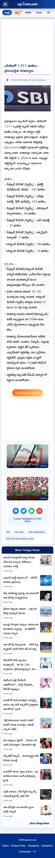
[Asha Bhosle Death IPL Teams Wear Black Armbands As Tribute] (27, 648)
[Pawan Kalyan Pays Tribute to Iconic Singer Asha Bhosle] (27, 811)
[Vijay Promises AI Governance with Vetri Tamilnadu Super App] (27, 726)
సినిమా (39, 12)
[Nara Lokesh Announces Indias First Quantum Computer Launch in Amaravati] (27, 666)
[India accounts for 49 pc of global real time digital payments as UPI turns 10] (27, 456)
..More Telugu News (39, 823)
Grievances (25, 851)
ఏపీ (48, 12)
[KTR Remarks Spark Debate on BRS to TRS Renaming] (27, 686)
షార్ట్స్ (17, 12)
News (28, 12)
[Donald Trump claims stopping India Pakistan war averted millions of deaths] (27, 706)
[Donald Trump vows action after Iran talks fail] (27, 778)
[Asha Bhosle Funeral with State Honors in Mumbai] (27, 597)
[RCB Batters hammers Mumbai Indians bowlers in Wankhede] (27, 631)
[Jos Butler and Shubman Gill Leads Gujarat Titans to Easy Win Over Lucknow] (27, 795)
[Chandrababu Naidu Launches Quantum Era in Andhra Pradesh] (27, 581)
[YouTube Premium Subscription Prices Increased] (27, 488)
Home (5, 845)
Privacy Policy (18, 845)
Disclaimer (33, 845)
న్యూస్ (7, 12)
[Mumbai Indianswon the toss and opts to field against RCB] (27, 760)
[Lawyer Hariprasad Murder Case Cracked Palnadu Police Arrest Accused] (27, 564)
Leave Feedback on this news (27, 520)
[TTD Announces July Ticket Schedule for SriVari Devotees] (27, 613)
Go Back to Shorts (27, 393)
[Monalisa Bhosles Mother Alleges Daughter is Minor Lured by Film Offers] (27, 744)
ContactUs (47, 845)
